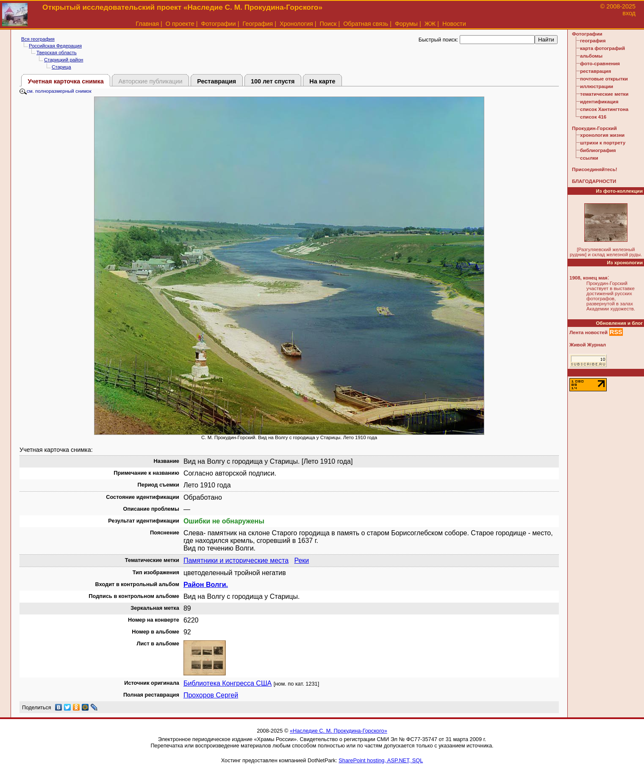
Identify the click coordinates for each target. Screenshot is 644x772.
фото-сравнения (600, 63)
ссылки (589, 157)
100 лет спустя (273, 81)
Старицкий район (63, 59)
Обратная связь (365, 23)
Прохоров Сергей (210, 695)
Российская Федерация (55, 45)
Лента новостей (588, 332)
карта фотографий (602, 48)
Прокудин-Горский (594, 128)
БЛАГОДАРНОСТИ (594, 181)
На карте (322, 81)
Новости (454, 23)
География (257, 23)
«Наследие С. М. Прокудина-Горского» (338, 731)
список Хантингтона (604, 109)
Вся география (38, 39)
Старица (61, 66)
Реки (301, 560)
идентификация (599, 101)
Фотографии (218, 23)
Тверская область (56, 52)
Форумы (406, 23)
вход (629, 13)
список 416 (593, 116)
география (592, 40)
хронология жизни (602, 135)
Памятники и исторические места (236, 560)
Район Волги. (205, 584)
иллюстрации (596, 86)
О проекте (180, 23)
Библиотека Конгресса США (227, 683)
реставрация (595, 71)
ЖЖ (430, 23)
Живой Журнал (587, 344)
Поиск (328, 23)
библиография (598, 150)
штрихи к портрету (602, 142)
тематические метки (604, 94)
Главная (147, 23)
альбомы (591, 55)
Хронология (296, 23)
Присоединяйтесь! (594, 169)
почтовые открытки (604, 78)
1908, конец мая (588, 277)
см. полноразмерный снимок (55, 91)
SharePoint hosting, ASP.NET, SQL (381, 760)
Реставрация (216, 81)
